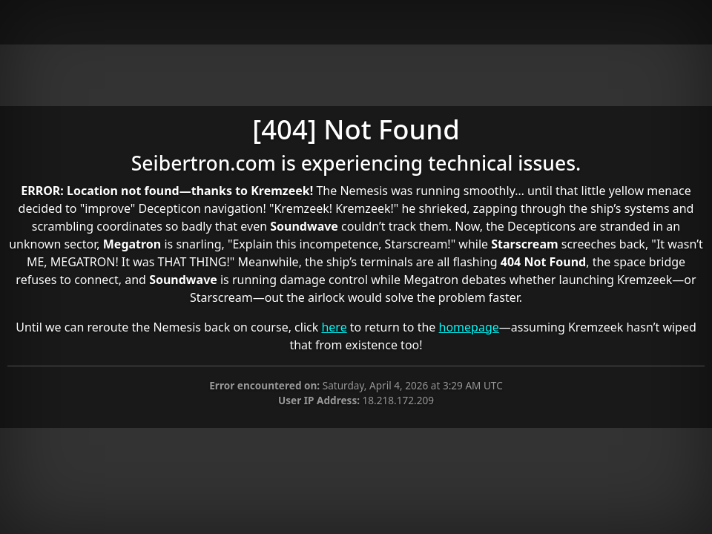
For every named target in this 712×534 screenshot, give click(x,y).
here (333, 327)
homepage (469, 327)
